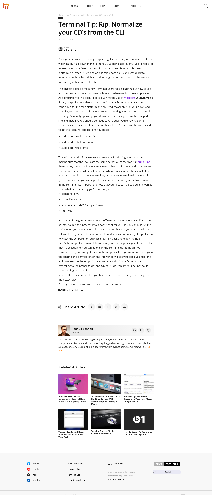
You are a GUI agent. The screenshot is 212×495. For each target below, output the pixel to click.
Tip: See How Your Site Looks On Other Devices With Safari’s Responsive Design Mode (105, 400)
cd (67, 290)
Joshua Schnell (71, 50)
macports (129, 97)
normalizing (143, 162)
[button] (206, 6)
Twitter (35, 474)
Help (102, 6)
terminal (74, 290)
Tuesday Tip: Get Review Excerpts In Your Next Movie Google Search (138, 399)
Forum (114, 6)
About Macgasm (75, 463)
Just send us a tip (116, 479)
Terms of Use (74, 474)
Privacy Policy (74, 469)
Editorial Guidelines (77, 480)
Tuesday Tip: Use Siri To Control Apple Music (102, 432)
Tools (89, 6)
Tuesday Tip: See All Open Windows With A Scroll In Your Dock (71, 434)
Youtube (36, 469)
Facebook (36, 463)
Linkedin (36, 480)
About (135, 6)
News (74, 6)
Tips (67, 15)
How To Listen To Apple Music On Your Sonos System (138, 433)
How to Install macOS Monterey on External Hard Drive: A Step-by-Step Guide (72, 399)
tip (82, 290)
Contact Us (118, 463)
